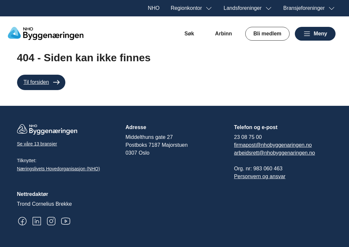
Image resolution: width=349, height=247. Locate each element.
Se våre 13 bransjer (37, 143)
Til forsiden (36, 82)
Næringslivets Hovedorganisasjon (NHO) (58, 168)
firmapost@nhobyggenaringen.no (273, 145)
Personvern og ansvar (260, 176)
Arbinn (223, 33)
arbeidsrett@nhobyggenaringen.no (274, 153)
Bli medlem (267, 33)
